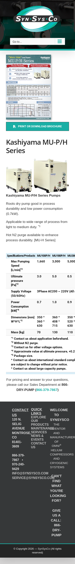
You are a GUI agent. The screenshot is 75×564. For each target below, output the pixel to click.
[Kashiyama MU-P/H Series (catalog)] (28, 87)
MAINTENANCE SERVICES (42, 430)
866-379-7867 (46, 390)
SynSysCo (44, 548)
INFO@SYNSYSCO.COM (30, 473)
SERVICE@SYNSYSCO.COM (33, 478)
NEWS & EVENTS (37, 437)
